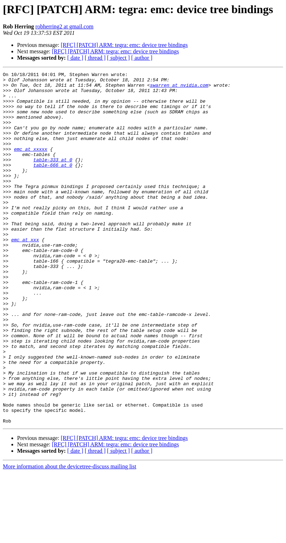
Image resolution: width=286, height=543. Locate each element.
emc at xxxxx (30, 165)
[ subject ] (118, 58)
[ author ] (142, 58)
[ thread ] (95, 58)
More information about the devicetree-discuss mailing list (69, 537)
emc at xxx (25, 273)
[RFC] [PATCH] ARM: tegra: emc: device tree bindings (124, 45)
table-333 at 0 (52, 177)
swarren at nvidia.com (179, 88)
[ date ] (75, 58)
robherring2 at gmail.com (65, 26)
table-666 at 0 (52, 184)
